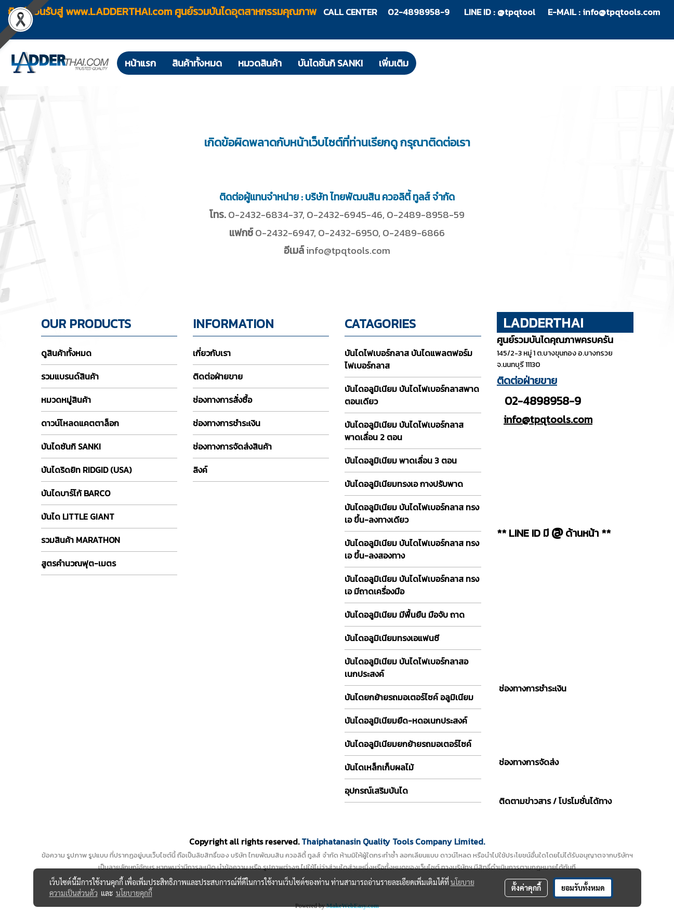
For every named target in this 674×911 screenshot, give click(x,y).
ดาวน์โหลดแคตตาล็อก (80, 423)
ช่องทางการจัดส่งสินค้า (232, 446)
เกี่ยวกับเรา (212, 353)
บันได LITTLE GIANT (77, 516)
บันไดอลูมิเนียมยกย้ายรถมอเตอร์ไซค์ (408, 744)
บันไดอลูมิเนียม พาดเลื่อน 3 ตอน (401, 460)
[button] (425, 63)
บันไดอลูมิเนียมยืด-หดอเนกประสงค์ (406, 720)
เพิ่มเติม (393, 63)
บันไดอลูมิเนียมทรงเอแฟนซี (392, 638)
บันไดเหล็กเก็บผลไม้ (379, 767)
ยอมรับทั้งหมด (583, 887)
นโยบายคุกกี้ (134, 893)
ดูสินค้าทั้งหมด (66, 353)
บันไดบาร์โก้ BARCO (75, 493)
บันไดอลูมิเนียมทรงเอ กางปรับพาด (404, 484)
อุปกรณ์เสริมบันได (376, 790)
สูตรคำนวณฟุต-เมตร (78, 563)
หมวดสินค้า (260, 63)
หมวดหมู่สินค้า (66, 399)
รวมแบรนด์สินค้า (70, 376)
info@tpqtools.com (621, 12)
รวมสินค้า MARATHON (80, 540)
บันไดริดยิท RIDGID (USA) (86, 470)
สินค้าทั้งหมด (197, 63)
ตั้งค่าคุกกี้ (526, 887)
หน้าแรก (140, 63)
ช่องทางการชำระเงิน (226, 423)
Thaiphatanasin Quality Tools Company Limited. (393, 841)
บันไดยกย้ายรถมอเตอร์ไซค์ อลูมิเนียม (409, 697)
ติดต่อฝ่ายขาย (218, 376)
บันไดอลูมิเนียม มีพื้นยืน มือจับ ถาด (405, 614)
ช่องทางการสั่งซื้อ (222, 399)
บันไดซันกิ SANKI (330, 63)
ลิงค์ (200, 470)
